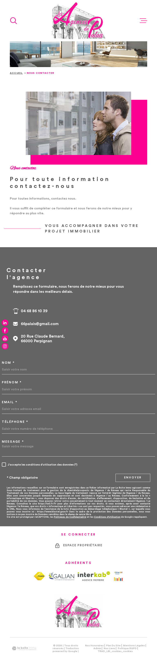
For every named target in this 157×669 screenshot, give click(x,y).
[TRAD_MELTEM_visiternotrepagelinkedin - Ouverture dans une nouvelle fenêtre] (5, 322)
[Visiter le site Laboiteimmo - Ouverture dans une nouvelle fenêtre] (24, 648)
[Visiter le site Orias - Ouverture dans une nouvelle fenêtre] (118, 576)
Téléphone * (15, 421)
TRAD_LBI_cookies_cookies (115, 651)
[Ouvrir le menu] (143, 20)
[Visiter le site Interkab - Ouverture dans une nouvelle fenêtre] (94, 576)
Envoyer (133, 477)
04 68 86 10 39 (34, 311)
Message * (13, 441)
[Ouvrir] (13, 20)
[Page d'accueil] (78, 20)
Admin (97, 648)
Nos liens (109, 648)
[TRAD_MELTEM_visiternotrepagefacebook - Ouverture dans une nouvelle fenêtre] (5, 330)
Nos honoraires (94, 645)
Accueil (16, 73)
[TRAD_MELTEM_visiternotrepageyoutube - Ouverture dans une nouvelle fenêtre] (5, 338)
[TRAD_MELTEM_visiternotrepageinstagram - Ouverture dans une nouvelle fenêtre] (5, 346)
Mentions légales (134, 645)
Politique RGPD (127, 648)
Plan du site (113, 645)
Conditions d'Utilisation (107, 517)
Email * (10, 402)
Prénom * (12, 382)
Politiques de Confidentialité (70, 517)
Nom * (8, 362)
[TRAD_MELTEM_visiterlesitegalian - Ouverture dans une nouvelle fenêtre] (61, 576)
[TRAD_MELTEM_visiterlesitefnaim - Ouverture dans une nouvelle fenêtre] (39, 576)
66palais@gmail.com (40, 324)
